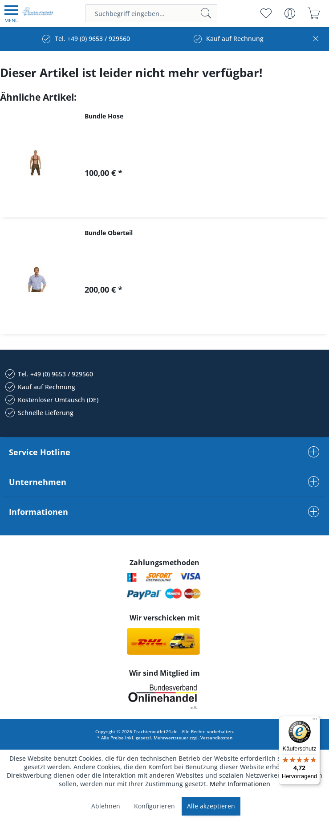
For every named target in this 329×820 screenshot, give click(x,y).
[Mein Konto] (290, 13)
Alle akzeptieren (211, 806)
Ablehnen (105, 806)
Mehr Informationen (240, 783)
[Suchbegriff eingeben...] (151, 13)
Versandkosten (216, 737)
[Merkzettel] (266, 13)
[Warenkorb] (314, 13)
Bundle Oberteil (109, 232)
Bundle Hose (104, 116)
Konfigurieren (154, 806)
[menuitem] (11, 13)
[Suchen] (206, 13)
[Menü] (314, 721)
